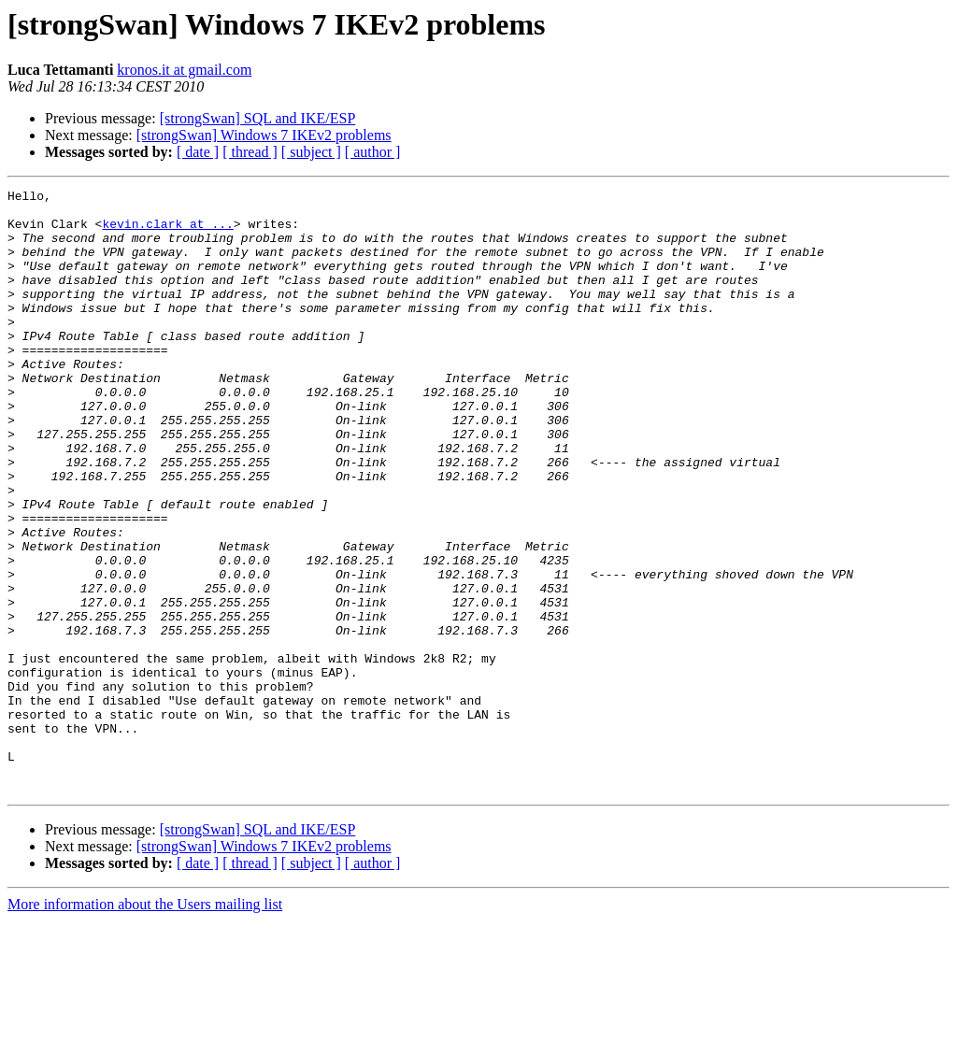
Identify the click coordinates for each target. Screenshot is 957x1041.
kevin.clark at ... (167, 231)
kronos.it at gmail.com (184, 70)
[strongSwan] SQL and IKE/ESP (258, 118)
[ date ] (198, 152)
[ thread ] (250, 152)
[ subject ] (311, 152)
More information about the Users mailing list (144, 1025)
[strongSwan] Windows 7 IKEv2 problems (264, 135)
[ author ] (373, 152)
